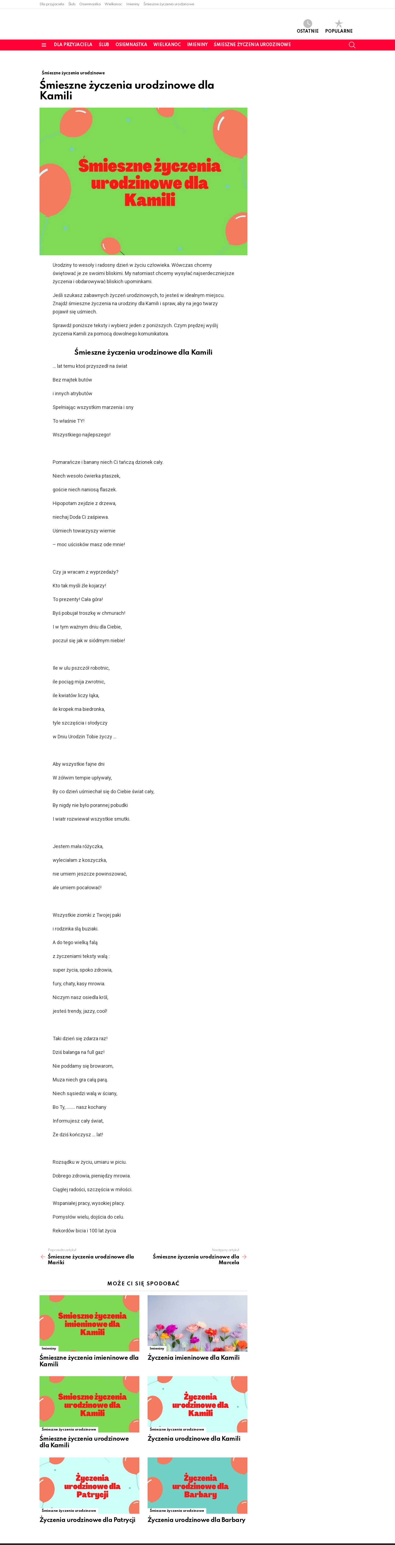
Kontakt (349, 1538)
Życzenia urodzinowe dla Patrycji (88, 1509)
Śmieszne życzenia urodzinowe (168, 4)
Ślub (71, 4)
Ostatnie (308, 26)
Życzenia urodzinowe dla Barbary (196, 1509)
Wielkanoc (113, 4)
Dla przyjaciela (52, 4)
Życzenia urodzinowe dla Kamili (194, 1428)
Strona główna (323, 1538)
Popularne (339, 26)
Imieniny (132, 4)
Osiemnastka (89, 4)
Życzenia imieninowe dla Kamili (193, 1347)
